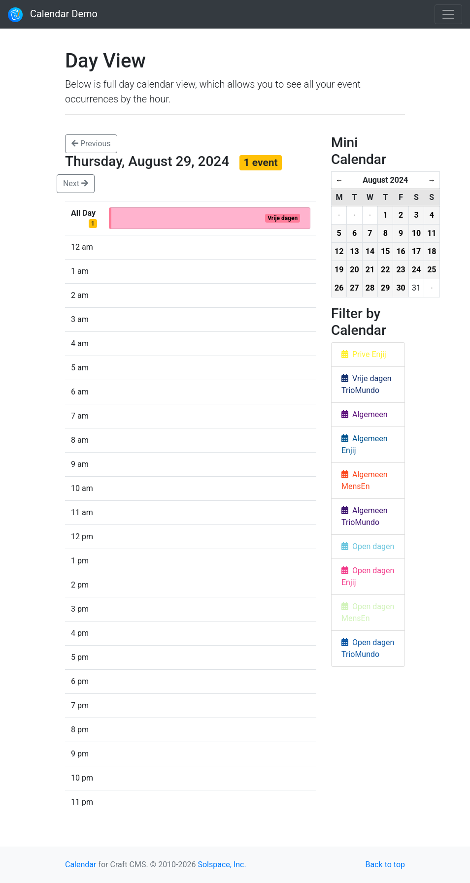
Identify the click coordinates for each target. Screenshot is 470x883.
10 (416, 233)
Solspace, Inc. (222, 864)
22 (385, 269)
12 (339, 251)
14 (370, 251)
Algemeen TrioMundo (364, 516)
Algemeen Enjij (364, 444)
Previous (91, 143)
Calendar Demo (53, 14)
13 (354, 251)
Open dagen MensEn (367, 612)
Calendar (80, 864)
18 (431, 251)
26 (339, 288)
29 (385, 288)
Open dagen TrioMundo (367, 648)
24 (416, 269)
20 (354, 269)
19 (339, 269)
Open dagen (367, 546)
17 (416, 251)
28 (370, 288)
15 (385, 251)
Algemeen (364, 414)
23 (400, 269)
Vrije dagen (283, 218)
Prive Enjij (363, 354)
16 (400, 251)
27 (354, 288)
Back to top (385, 864)
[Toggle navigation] (448, 14)
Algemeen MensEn (364, 480)
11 (431, 233)
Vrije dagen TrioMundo (366, 384)
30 (400, 288)
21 (370, 269)
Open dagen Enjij (367, 576)
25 (431, 269)
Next (75, 183)
